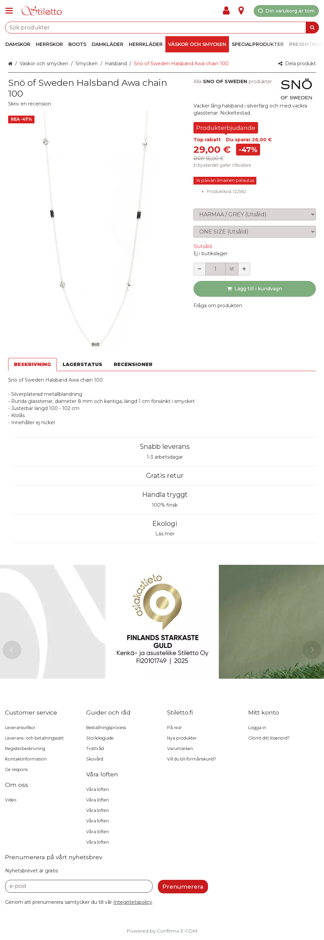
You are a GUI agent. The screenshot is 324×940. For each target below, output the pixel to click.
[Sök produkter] (162, 27)
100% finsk (165, 505)
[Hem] (42, 11)
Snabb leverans (165, 446)
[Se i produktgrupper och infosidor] (11, 11)
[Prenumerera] (183, 886)
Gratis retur (165, 476)
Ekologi (164, 524)
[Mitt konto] (228, 10)
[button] (29, 104)
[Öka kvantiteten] (244, 269)
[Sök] (312, 27)
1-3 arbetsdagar (165, 457)
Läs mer (165, 534)
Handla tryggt (165, 494)
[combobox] (162, 27)
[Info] (241, 10)
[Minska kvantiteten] (199, 269)
